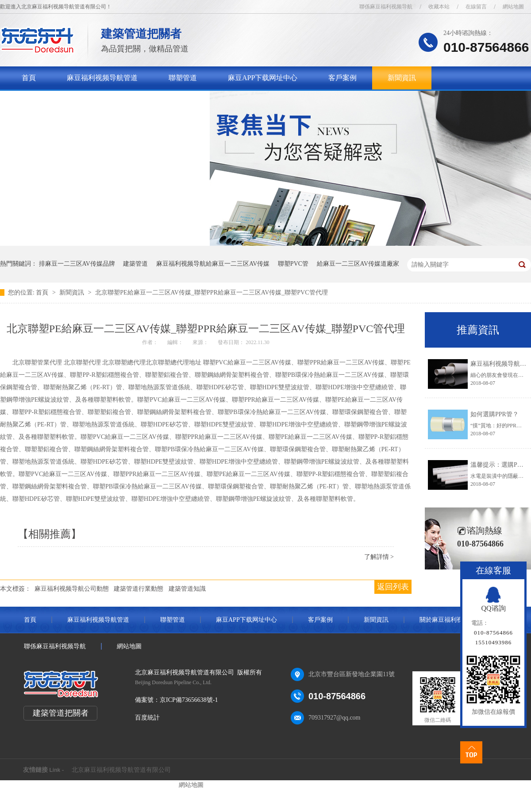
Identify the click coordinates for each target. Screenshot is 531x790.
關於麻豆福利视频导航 (57, 101)
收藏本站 (439, 7)
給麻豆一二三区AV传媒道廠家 (358, 263)
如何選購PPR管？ (494, 414)
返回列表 (393, 586)
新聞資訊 (402, 77)
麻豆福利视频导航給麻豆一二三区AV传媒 (212, 263)
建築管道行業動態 (138, 588)
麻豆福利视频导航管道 (102, 77)
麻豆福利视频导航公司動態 (72, 588)
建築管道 (135, 263)
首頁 (29, 77)
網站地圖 (513, 7)
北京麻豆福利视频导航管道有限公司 (121, 770)
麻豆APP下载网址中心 (262, 77)
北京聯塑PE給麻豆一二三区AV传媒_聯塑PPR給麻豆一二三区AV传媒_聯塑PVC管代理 (211, 292)
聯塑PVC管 (293, 263)
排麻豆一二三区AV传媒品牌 (77, 263)
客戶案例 (342, 77)
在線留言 (476, 7)
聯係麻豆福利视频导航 (385, 7)
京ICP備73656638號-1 (189, 700)
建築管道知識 (187, 588)
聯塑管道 (183, 77)
